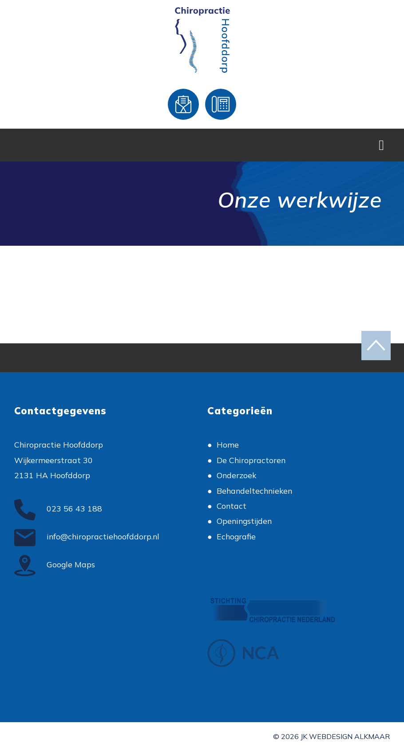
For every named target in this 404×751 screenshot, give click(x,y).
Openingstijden (244, 521)
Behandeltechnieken (254, 490)
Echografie (236, 536)
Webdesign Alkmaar (349, 736)
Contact (231, 506)
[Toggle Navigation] (381, 145)
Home (228, 444)
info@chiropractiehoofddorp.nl (86, 536)
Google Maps (54, 564)
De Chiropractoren (251, 460)
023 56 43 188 (58, 508)
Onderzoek (236, 475)
